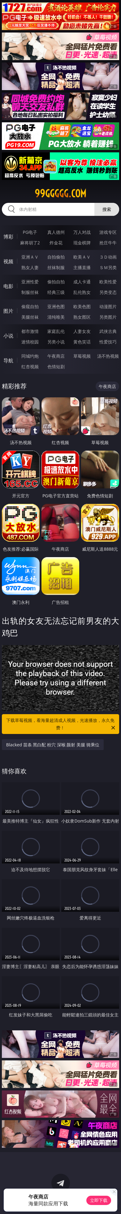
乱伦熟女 (82, 292)
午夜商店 (56, 356)
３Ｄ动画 (108, 257)
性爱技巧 (108, 342)
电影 (8, 286)
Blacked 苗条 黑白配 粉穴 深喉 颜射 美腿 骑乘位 (52, 745)
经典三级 (56, 292)
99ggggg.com (60, 193)
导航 (8, 360)
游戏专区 (108, 232)
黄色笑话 (82, 342)
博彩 (8, 236)
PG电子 (30, 232)
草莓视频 (82, 356)
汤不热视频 (108, 356)
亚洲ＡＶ (30, 257)
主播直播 (82, 267)
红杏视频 (30, 366)
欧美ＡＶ (82, 257)
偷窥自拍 (30, 306)
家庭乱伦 (56, 331)
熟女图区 (82, 317)
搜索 (106, 209)
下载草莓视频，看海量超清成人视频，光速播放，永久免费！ (61, 724)
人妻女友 (82, 331)
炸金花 (56, 243)
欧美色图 (82, 306)
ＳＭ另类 (108, 267)
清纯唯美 (56, 317)
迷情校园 (30, 342)
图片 (8, 311)
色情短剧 (56, 366)
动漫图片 (108, 306)
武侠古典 (108, 331)
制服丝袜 (30, 292)
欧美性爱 (108, 282)
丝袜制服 (56, 267)
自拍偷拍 (56, 257)
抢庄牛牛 (108, 243)
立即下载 (98, 1200)
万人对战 (82, 232)
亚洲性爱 (30, 282)
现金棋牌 (82, 243)
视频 (8, 261)
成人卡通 (82, 282)
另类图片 (108, 317)
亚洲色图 (56, 306)
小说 (8, 335)
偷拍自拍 (56, 282)
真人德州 (56, 232)
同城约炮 (30, 356)
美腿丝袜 (30, 317)
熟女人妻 (30, 267)
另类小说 (56, 342)
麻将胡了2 (30, 243)
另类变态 (108, 292)
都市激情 (30, 331)
